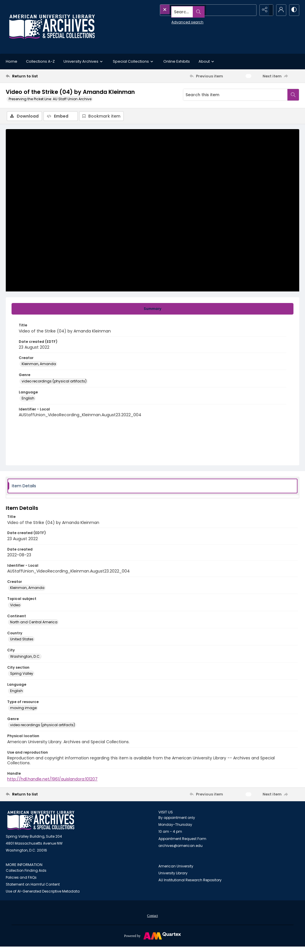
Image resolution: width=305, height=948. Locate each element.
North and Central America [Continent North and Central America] (33, 622)
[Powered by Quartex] (152, 936)
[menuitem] (152, 916)
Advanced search (174, 20)
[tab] (152, 309)
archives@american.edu (180, 846)
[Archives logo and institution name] (52, 27)
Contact (152, 916)
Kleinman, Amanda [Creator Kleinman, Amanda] (39, 364)
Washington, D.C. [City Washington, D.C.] (25, 657)
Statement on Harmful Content (33, 885)
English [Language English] (28, 399)
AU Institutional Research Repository (190, 880)
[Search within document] (293, 95)
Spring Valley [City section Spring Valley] (21, 674)
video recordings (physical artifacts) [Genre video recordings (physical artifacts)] (54, 381)
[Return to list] (46, 76)
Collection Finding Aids (26, 871)
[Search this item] (235, 95)
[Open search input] (250, 10)
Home (11, 61)
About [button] (207, 61)
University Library (173, 873)
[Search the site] (195, 10)
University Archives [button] (83, 61)
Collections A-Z (40, 61)
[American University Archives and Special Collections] (41, 821)
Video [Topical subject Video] (15, 605)
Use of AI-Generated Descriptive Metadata (43, 892)
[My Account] (279, 10)
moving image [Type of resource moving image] (23, 708)
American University (175, 867)
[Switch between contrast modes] (293, 10)
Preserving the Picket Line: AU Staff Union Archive (50, 98)
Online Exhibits (176, 61)
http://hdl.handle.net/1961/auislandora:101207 (52, 780)
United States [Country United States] (21, 639)
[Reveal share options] (264, 10)
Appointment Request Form (182, 839)
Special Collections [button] (134, 61)
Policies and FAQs (21, 878)
